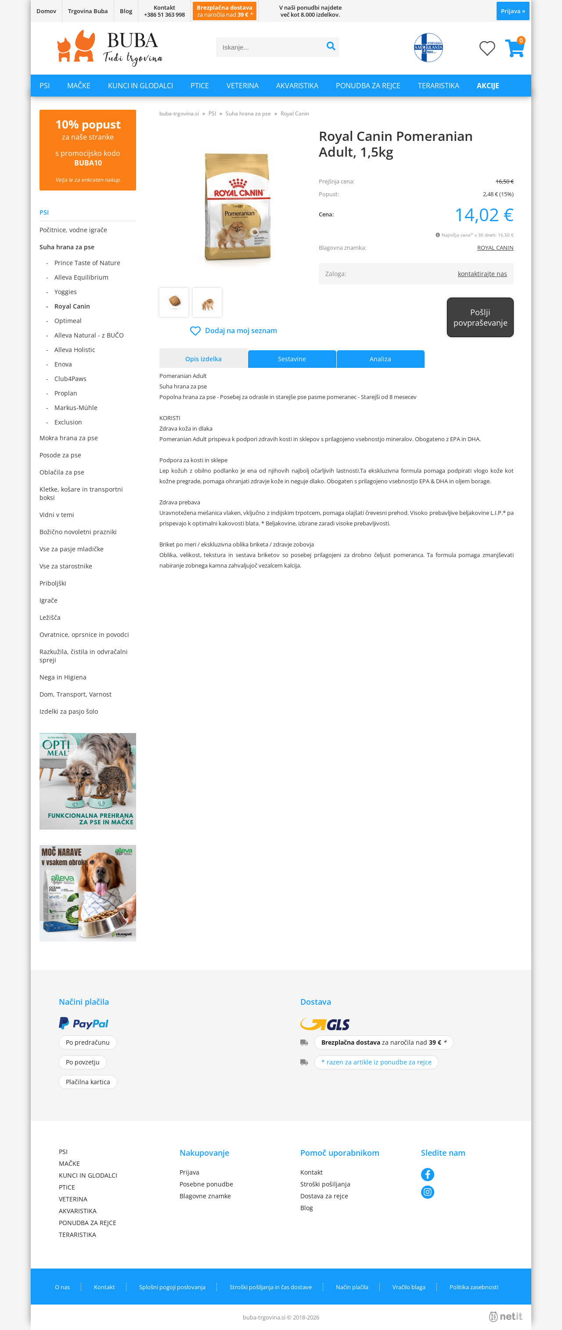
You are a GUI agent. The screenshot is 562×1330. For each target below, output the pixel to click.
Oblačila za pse (62, 472)
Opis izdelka (203, 359)
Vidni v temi (57, 514)
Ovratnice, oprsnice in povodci (84, 634)
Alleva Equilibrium (81, 277)
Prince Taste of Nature (87, 263)
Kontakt (311, 1172)
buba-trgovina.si (179, 113)
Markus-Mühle (75, 407)
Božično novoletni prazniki (78, 532)
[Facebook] (462, 1174)
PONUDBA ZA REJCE (368, 85)
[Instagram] (462, 1192)
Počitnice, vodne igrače (73, 230)
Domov (46, 11)
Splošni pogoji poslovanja (172, 1287)
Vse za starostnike (66, 566)
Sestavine (292, 359)
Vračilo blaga (409, 1287)
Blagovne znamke (205, 1196)
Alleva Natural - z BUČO (89, 335)
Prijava (513, 11)
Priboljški (53, 583)
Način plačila (352, 1287)
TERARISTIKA (438, 85)
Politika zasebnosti (474, 1287)
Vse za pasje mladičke (72, 549)
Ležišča (50, 617)
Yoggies (65, 292)
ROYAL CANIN (495, 248)
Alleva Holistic (74, 349)
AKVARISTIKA (297, 85)
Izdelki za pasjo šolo (69, 711)
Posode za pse (60, 455)
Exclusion (68, 422)
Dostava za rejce (324, 1196)
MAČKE (78, 85)
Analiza (380, 359)
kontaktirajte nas (482, 274)
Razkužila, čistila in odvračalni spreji (84, 655)
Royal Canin (72, 306)
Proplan (65, 393)
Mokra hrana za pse (69, 438)
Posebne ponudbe (206, 1184)
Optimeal (68, 320)
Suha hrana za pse (67, 247)
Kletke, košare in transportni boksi (81, 493)
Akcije (488, 85)
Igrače (49, 600)
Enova (63, 364)
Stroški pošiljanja (325, 1184)
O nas (62, 1287)
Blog (126, 11)
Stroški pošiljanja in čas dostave (271, 1287)
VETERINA (243, 85)
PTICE (200, 85)
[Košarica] (511, 48)
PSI (45, 85)
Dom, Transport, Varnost (76, 694)
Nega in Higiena (63, 677)
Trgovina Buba (88, 11)
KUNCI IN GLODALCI (140, 85)
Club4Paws (70, 378)
